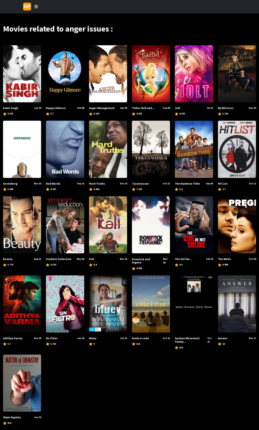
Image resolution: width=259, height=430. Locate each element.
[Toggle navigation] (36, 7)
